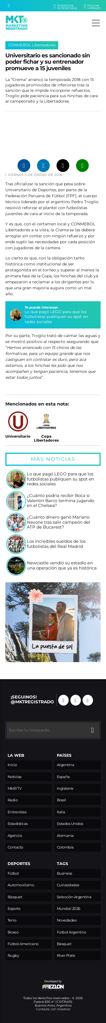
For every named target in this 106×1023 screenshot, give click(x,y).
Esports (14, 908)
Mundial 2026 (68, 908)
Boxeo (13, 932)
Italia (61, 812)
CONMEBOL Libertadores (31, 45)
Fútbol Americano (23, 944)
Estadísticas (18, 824)
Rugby (13, 955)
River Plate (66, 955)
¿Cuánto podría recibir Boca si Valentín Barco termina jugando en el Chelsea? (60, 500)
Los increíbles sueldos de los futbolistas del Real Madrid (56, 544)
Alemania (65, 835)
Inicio (12, 765)
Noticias (14, 777)
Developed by (34, 985)
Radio (13, 800)
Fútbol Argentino (71, 932)
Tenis (12, 920)
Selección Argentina (74, 897)
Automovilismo (21, 885)
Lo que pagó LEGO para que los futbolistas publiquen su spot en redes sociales (56, 316)
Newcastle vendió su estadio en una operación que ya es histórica (62, 566)
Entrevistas (17, 812)
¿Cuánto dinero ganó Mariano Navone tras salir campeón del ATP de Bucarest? (58, 522)
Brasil (61, 800)
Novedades (67, 920)
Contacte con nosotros (53, 1009)
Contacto (15, 847)
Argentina (65, 765)
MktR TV (15, 788)
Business (64, 873)
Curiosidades (68, 885)
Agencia (15, 835)
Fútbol (13, 873)
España (63, 777)
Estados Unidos (70, 824)
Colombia (65, 847)
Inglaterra (65, 788)
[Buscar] (9, 6)
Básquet (15, 897)
